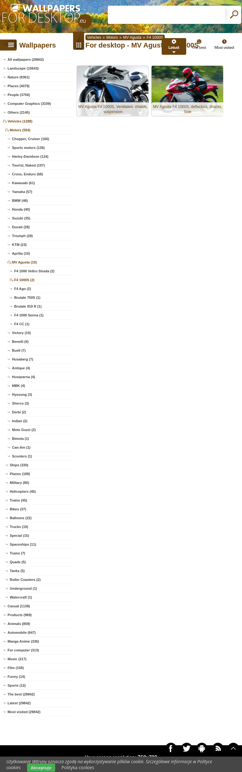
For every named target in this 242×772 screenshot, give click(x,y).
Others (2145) (19, 112)
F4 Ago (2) (22, 289)
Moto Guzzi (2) (24, 430)
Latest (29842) (19, 703)
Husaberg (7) (22, 359)
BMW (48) (20, 200)
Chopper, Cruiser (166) (30, 139)
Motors (112, 37)
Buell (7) (19, 350)
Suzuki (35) (21, 218)
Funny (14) (16, 676)
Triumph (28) (22, 236)
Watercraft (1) (21, 597)
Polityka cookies (77, 767)
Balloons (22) (21, 518)
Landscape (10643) (23, 68)
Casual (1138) (19, 606)
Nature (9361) (19, 77)
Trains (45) (18, 500)
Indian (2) (19, 421)
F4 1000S (155, 37)
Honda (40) (21, 209)
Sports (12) (17, 685)
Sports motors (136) (28, 148)
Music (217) (17, 659)
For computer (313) (23, 650)
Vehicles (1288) (20, 121)
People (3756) (19, 95)
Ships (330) (19, 465)
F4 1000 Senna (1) (28, 315)
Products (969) (20, 615)
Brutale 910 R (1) (28, 306)
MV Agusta (132, 37)
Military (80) (19, 483)
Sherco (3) (20, 403)
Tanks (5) (17, 571)
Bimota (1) (20, 438)
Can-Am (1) (21, 447)
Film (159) (16, 668)
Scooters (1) (22, 456)
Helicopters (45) (23, 491)
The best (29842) (21, 694)
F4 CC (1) (21, 324)
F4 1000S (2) (24, 280)
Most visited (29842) (24, 712)
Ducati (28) (21, 227)
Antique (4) (21, 368)
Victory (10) (21, 333)
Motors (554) (20, 130)
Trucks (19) (19, 527)
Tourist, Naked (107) (28, 165)
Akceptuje (41, 767)
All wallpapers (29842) (26, 59)
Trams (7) (17, 553)
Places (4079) (19, 86)
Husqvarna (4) (23, 377)
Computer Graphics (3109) (29, 103)
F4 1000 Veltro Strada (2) (34, 271)
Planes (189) (20, 474)
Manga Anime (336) (23, 641)
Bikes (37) (18, 509)
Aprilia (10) (21, 253)
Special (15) (19, 535)
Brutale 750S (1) (27, 297)
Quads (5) (18, 562)
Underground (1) (23, 588)
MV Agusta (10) (24, 262)
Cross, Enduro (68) (27, 174)
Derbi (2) (19, 412)
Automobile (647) (22, 632)
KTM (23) (19, 245)
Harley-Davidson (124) (30, 156)
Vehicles (94, 37)
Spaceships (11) (23, 544)
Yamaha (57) (22, 192)
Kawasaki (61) (23, 183)
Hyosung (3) (22, 394)
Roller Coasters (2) (25, 580)
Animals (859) (19, 624)
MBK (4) (18, 386)
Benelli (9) (20, 341)
